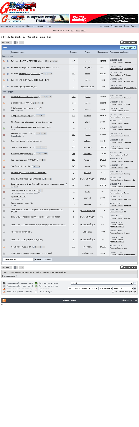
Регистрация (80, 30)
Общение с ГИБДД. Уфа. (21, 247)
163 (73, 74)
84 (73, 192)
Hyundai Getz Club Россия (14, 37)
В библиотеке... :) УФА (20, 103)
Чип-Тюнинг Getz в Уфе (20, 166)
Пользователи (116, 26)
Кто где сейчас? (17, 110)
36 (73, 128)
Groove (126, 110)
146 (73, 185)
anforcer (87, 141)
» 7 (45, 133)
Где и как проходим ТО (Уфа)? (23, 160)
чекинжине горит (17, 199)
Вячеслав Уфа (129, 180)
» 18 (45, 153)
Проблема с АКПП (18, 197)
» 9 (56, 61)
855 (73, 154)
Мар (125, 248)
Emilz (87, 192)
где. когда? (15, 129)
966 (73, 147)
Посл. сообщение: (116, 62)
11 (73, 253)
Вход (72, 30)
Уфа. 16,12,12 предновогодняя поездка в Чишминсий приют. (35, 217)
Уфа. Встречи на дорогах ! (22, 147)
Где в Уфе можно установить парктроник (27, 141)
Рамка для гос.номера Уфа (22, 203)
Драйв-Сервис (129, 186)
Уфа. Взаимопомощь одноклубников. (26, 179)
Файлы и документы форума (12, 26)
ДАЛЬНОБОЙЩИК (87, 179)
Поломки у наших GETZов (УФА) (24, 97)
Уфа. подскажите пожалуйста (23, 190)
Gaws (87, 166)
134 (73, 179)
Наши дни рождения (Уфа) (22, 154)
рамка (13, 205)
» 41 (41, 103)
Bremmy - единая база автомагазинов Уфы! (28, 173)
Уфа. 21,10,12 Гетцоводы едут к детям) (27, 239)
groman (87, 61)
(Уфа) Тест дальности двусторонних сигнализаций (31, 253)
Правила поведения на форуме (39, 26)
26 (73, 204)
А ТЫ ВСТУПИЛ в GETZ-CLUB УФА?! (34, 80)
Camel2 (126, 136)
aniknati (127, 218)
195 (73, 116)
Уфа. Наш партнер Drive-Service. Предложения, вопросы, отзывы (37, 184)
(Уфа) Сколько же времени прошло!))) (26, 108)
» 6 (43, 247)
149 (73, 166)
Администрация (87, 86)
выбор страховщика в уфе (22, 116)
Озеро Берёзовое (17, 136)
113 (73, 160)
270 (73, 247)
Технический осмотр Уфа (21, 232)
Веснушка (87, 68)
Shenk (87, 122)
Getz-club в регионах (36, 37)
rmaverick (87, 198)
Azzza (87, 185)
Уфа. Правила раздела (28, 86)
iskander (87, 116)
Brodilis (127, 104)
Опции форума (127, 48)
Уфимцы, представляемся (29, 74)
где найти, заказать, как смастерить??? (26, 193)
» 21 (50, 97)
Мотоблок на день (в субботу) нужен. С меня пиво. (31, 122)
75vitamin (127, 75)
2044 (74, 103)
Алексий (87, 160)
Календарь (104, 26)
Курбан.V (127, 98)
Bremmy (87, 173)
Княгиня (87, 204)
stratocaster (128, 69)
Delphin (87, 109)
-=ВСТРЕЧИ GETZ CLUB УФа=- (31, 61)
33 (73, 68)
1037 (74, 97)
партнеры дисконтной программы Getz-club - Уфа (39, 68)
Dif (125, 212)
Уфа (49, 37)
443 (73, 61)
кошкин (127, 117)
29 (73, 232)
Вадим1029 (87, 232)
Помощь (134, 26)
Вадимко (127, 62)
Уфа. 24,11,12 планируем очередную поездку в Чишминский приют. (38, 224)
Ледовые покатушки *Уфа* (22, 133)
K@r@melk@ (129, 81)
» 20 (45, 147)
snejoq (87, 74)
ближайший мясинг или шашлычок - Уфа (33, 127)
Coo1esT (127, 148)
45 (73, 80)
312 (73, 135)
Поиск (126, 26)
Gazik (126, 155)
